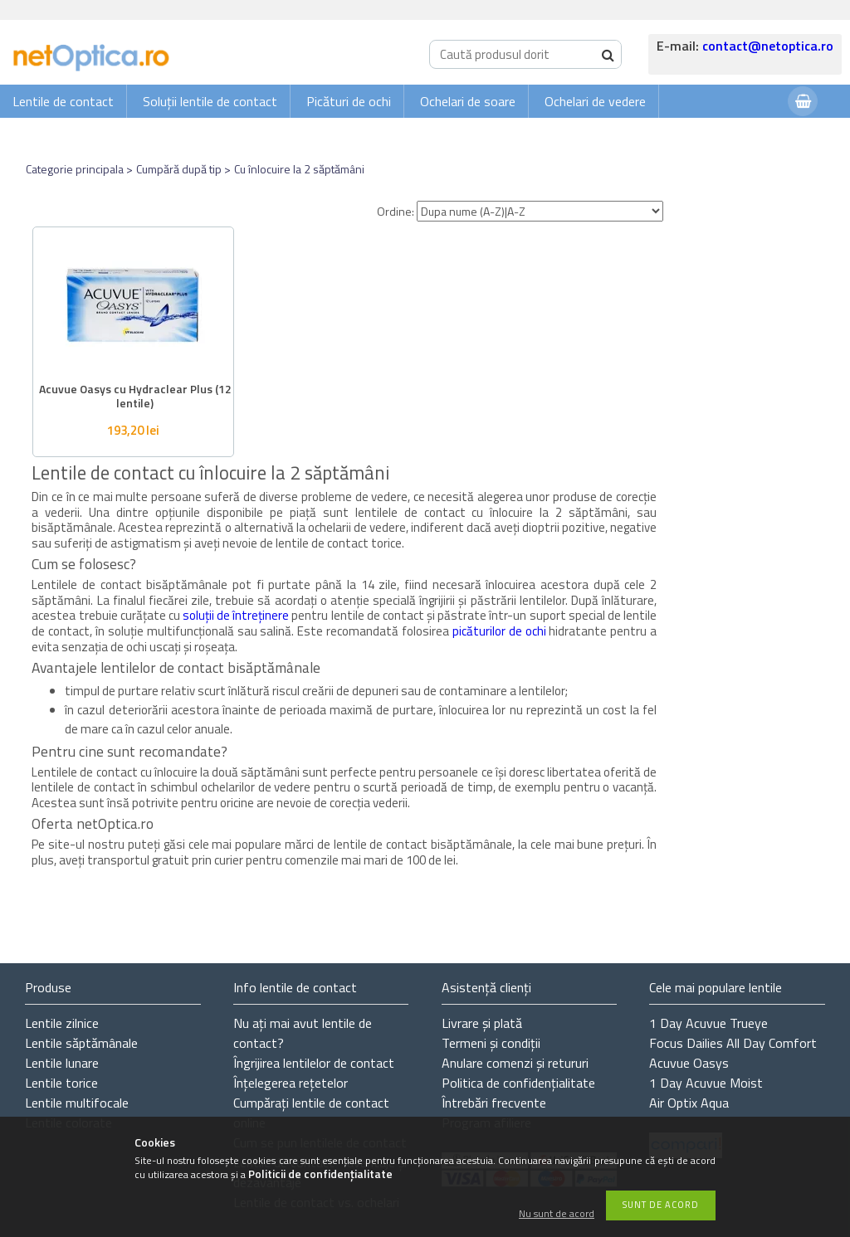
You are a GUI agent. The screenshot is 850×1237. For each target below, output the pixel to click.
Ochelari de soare (467, 101)
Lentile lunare (62, 1063)
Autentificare (733, 134)
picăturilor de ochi (499, 630)
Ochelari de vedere (595, 101)
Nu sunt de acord (556, 1214)
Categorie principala (75, 169)
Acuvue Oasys (689, 1063)
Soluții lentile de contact (210, 101)
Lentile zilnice (62, 1023)
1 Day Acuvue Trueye (708, 1023)
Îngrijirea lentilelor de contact (313, 1063)
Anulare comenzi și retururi (515, 1063)
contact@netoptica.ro (767, 46)
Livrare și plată (482, 1023)
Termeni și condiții (491, 1043)
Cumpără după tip (179, 169)
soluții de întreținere (236, 615)
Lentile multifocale (77, 1103)
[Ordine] (540, 211)
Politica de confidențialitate (518, 1083)
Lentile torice (61, 1083)
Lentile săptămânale (81, 1043)
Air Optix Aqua (689, 1103)
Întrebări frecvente (494, 1103)
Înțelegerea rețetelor (290, 1083)
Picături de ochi (348, 101)
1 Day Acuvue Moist (706, 1083)
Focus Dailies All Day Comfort (733, 1043)
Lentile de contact (63, 101)
